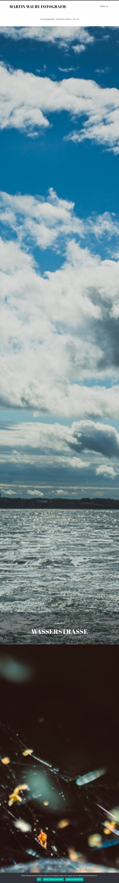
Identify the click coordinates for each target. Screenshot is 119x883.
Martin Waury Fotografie (38, 6)
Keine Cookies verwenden (53, 879)
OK (39, 879)
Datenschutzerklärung (74, 879)
